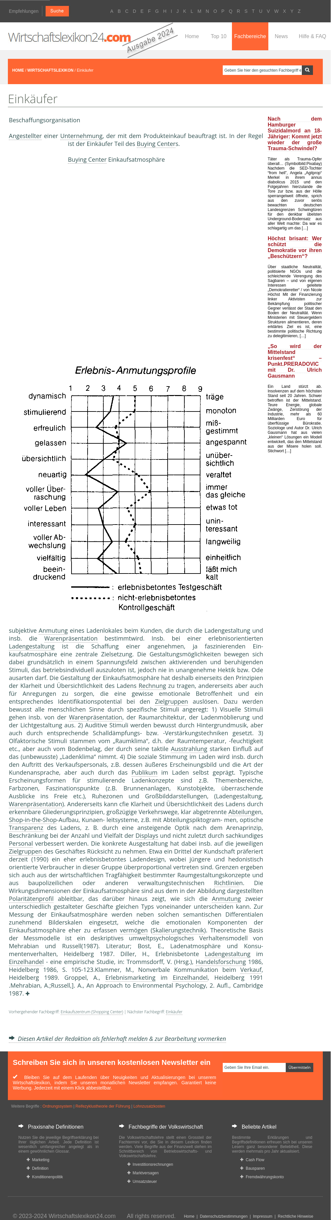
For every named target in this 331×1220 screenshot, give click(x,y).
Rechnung (152, 686)
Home (192, 36)
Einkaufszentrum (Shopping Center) (92, 1012)
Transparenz (26, 828)
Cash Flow (252, 1160)
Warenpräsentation (70, 638)
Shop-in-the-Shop (33, 820)
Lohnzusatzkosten (149, 1106)
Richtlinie (226, 883)
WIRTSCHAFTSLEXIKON (50, 70)
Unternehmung (81, 136)
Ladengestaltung (31, 646)
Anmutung (53, 630)
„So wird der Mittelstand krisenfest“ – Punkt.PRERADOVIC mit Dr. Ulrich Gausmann (295, 361)
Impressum (262, 1216)
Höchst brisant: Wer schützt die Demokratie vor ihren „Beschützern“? (295, 247)
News (281, 36)
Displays (146, 835)
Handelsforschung (221, 962)
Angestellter (25, 136)
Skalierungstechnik (178, 930)
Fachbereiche (250, 36)
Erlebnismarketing (130, 977)
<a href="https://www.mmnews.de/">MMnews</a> (35, 249)
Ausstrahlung (189, 749)
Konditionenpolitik (45, 1177)
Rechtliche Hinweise (295, 1216)
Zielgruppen (171, 701)
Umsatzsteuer (142, 1181)
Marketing (38, 1160)
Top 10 (218, 36)
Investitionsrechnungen (150, 1164)
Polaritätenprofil (31, 899)
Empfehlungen (23, 11)
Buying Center (156, 144)
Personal (21, 843)
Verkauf (251, 970)
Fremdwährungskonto (262, 1177)
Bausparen (252, 1168)
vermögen (134, 930)
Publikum (144, 772)
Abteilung (241, 812)
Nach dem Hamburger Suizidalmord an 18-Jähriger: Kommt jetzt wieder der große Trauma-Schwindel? (295, 133)
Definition (38, 1168)
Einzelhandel (26, 962)
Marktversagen (143, 1173)
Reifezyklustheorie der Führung (102, 1106)
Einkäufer (174, 1012)
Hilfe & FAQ (312, 36)
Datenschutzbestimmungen (223, 1216)
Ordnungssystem (57, 1106)
